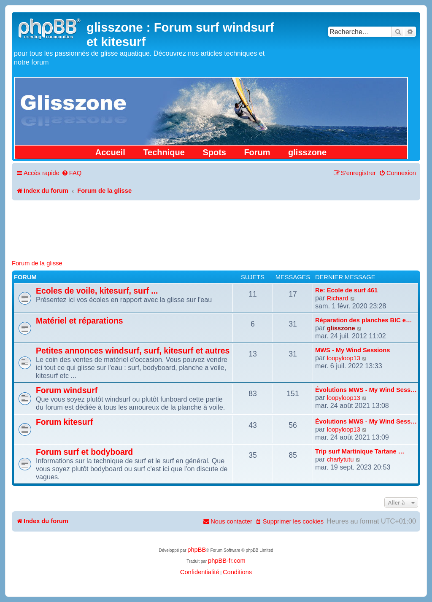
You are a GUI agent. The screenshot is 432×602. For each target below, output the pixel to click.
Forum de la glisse (37, 263)
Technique (164, 152)
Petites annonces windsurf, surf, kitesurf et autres (133, 350)
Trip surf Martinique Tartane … (359, 451)
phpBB (196, 549)
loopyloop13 (343, 358)
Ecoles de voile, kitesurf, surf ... (97, 290)
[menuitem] (71, 173)
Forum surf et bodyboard (84, 451)
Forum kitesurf (64, 422)
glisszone (307, 152)
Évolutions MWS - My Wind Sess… (366, 389)
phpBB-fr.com (227, 560)
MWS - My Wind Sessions (352, 350)
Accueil (110, 152)
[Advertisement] (216, 224)
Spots (214, 152)
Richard (337, 298)
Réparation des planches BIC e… (363, 320)
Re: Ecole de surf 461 (346, 290)
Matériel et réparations (79, 320)
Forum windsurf (66, 390)
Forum (257, 152)
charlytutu (340, 459)
